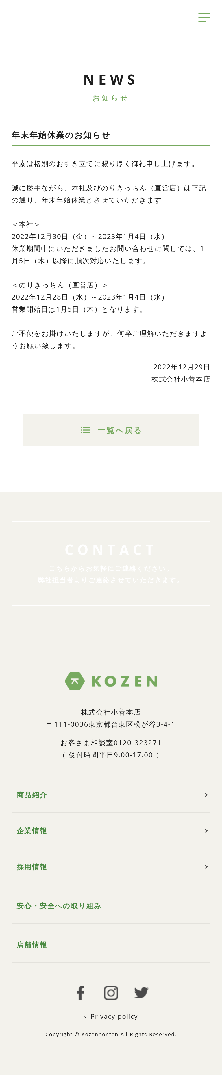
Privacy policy (114, 1016)
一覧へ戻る (120, 430)
